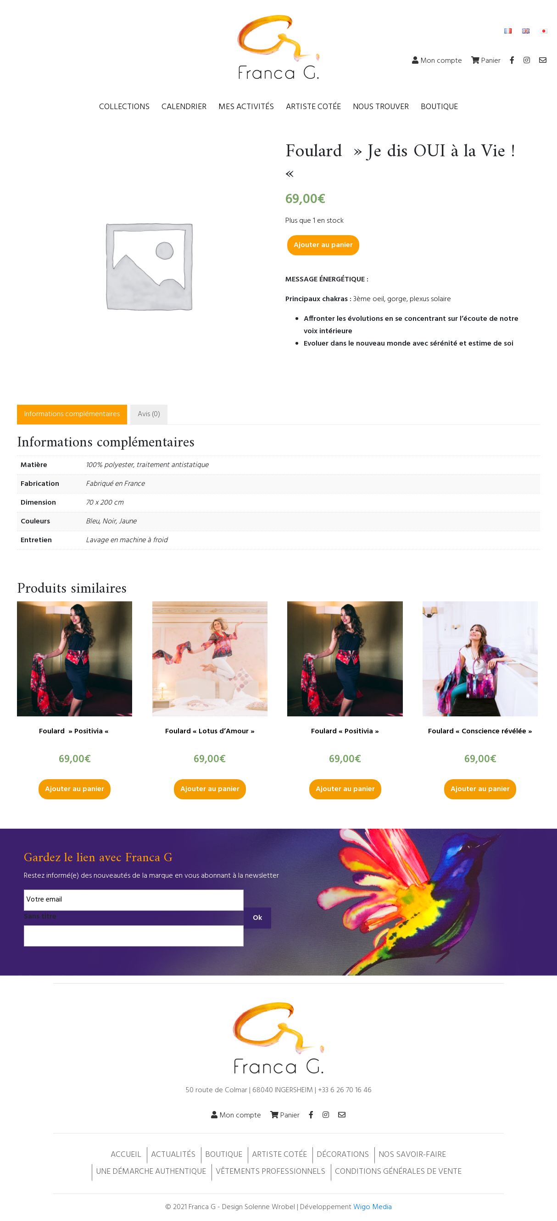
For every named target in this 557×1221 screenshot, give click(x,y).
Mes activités (246, 107)
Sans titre (40, 917)
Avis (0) (149, 414)
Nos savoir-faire (412, 1154)
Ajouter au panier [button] (74, 789)
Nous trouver (381, 107)
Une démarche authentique (151, 1171)
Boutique (439, 107)
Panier (486, 61)
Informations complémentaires (72, 414)
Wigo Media (372, 1207)
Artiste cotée (313, 107)
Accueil (126, 1154)
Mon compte (437, 61)
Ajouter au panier (323, 245)
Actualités (173, 1154)
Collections (124, 107)
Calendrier (184, 107)
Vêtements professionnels (270, 1171)
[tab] (72, 414)
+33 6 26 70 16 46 (345, 1090)
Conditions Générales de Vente (398, 1171)
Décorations (343, 1154)
